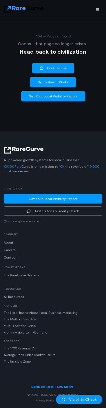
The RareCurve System (21, 275)
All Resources (14, 297)
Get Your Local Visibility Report (53, 96)
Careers (10, 250)
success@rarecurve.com (24, 221)
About (8, 242)
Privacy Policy (45, 400)
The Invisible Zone (17, 361)
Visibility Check (79, 399)
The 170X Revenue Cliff (21, 348)
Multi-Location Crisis (20, 326)
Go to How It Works (53, 82)
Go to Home (53, 68)
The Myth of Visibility (20, 319)
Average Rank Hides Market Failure (30, 355)
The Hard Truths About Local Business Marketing (41, 313)
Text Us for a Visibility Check (53, 211)
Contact (10, 257)
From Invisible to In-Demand (25, 332)
